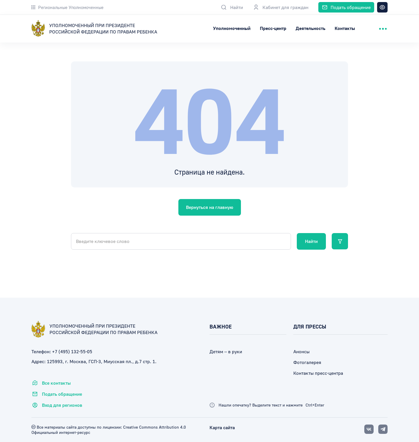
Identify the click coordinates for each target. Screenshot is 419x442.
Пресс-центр (273, 28)
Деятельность (310, 28)
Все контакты (51, 382)
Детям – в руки (226, 351)
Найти (311, 241)
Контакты (345, 28)
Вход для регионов (56, 405)
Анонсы (301, 351)
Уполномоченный (232, 28)
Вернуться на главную (209, 207)
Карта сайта (222, 427)
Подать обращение (56, 393)
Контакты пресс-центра (318, 373)
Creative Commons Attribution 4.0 (154, 427)
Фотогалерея (307, 362)
